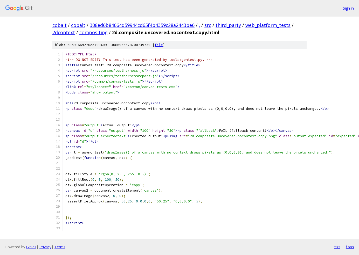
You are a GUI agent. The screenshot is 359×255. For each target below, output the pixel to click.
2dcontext (63, 32)
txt (337, 246)
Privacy (45, 246)
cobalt (59, 25)
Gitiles (31, 246)
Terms (59, 246)
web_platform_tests (268, 25)
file (159, 45)
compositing (93, 32)
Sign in (348, 8)
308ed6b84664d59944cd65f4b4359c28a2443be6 (142, 25)
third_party (228, 25)
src (207, 25)
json (350, 246)
